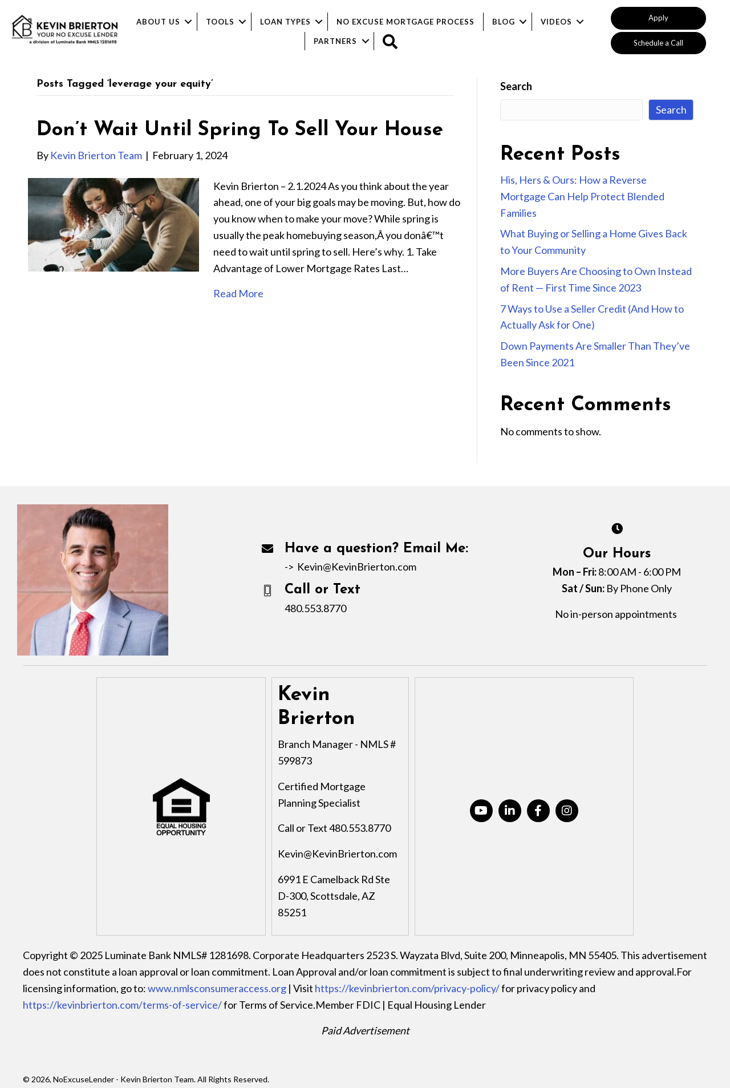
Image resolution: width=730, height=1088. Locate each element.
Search (516, 86)
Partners (335, 41)
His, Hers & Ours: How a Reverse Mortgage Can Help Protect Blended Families (582, 196)
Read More (238, 293)
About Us (158, 21)
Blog (503, 21)
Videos (556, 21)
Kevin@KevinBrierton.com (356, 566)
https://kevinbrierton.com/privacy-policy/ (407, 988)
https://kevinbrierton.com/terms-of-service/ (122, 1004)
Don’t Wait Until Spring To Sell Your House (239, 130)
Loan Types (285, 21)
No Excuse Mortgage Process (405, 21)
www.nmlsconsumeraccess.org (217, 988)
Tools (220, 21)
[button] (658, 18)
